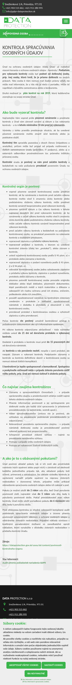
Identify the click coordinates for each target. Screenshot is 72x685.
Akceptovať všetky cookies (23, 665)
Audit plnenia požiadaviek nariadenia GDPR (24, 562)
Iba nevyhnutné (36, 673)
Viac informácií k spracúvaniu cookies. (36, 682)
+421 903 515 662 (14, 7)
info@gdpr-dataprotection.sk (20, 11)
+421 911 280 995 (34, 7)
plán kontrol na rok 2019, (37, 93)
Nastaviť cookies (53, 665)
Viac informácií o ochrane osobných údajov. (36, 679)
